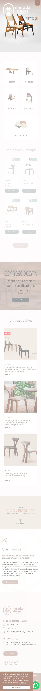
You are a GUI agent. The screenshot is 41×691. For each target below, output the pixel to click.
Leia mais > (8, 374)
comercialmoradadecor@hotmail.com (20, 632)
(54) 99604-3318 (12, 625)
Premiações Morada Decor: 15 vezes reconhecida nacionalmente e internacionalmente (20, 344)
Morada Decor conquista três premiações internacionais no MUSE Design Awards (20, 397)
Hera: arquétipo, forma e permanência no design (20, 450)
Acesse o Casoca (20, 300)
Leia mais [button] (22, 682)
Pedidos (10, 653)
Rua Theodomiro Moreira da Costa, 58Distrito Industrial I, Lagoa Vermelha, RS (21, 643)
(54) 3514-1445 (11, 628)
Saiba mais (10, 582)
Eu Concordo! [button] (16, 687)
